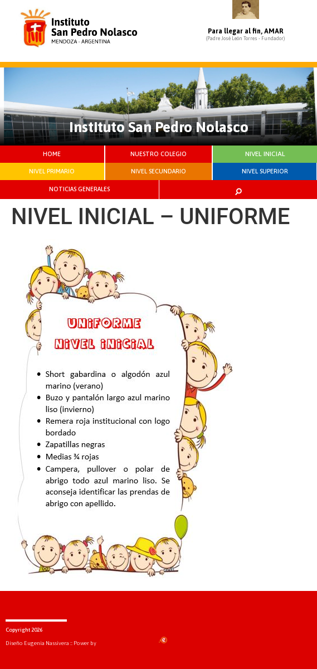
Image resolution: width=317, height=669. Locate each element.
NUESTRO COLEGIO (158, 154)
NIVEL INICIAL (265, 154)
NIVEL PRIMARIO (52, 171)
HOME (52, 154)
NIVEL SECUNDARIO (158, 171)
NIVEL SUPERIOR (265, 171)
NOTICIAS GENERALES (79, 189)
